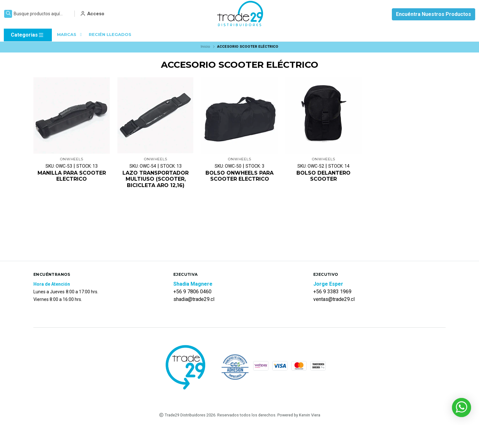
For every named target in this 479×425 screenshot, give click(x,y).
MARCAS (70, 34)
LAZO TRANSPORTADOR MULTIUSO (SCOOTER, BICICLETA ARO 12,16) (155, 179)
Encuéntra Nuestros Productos (433, 14)
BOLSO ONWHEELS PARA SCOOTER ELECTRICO (239, 176)
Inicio (205, 46)
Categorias (27, 35)
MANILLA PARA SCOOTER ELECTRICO (72, 176)
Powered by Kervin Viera (298, 415)
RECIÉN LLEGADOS (110, 34)
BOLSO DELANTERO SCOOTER (323, 176)
